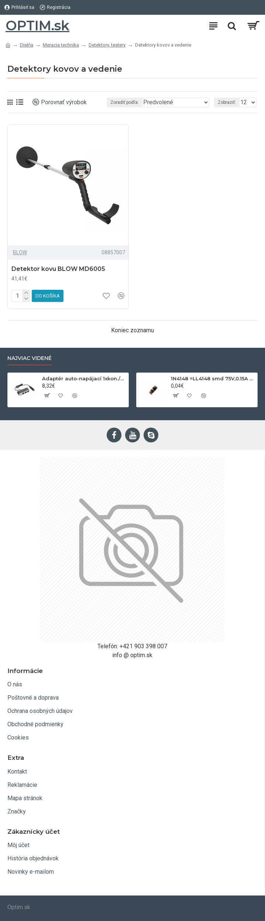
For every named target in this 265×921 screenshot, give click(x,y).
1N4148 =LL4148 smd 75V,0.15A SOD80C (213, 378)
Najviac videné (29, 358)
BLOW (20, 252)
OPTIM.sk (37, 25)
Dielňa (26, 45)
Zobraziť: (227, 102)
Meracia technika (61, 45)
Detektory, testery (107, 45)
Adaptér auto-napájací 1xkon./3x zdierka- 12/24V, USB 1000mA (84, 378)
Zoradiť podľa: (124, 102)
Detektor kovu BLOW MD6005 (58, 268)
